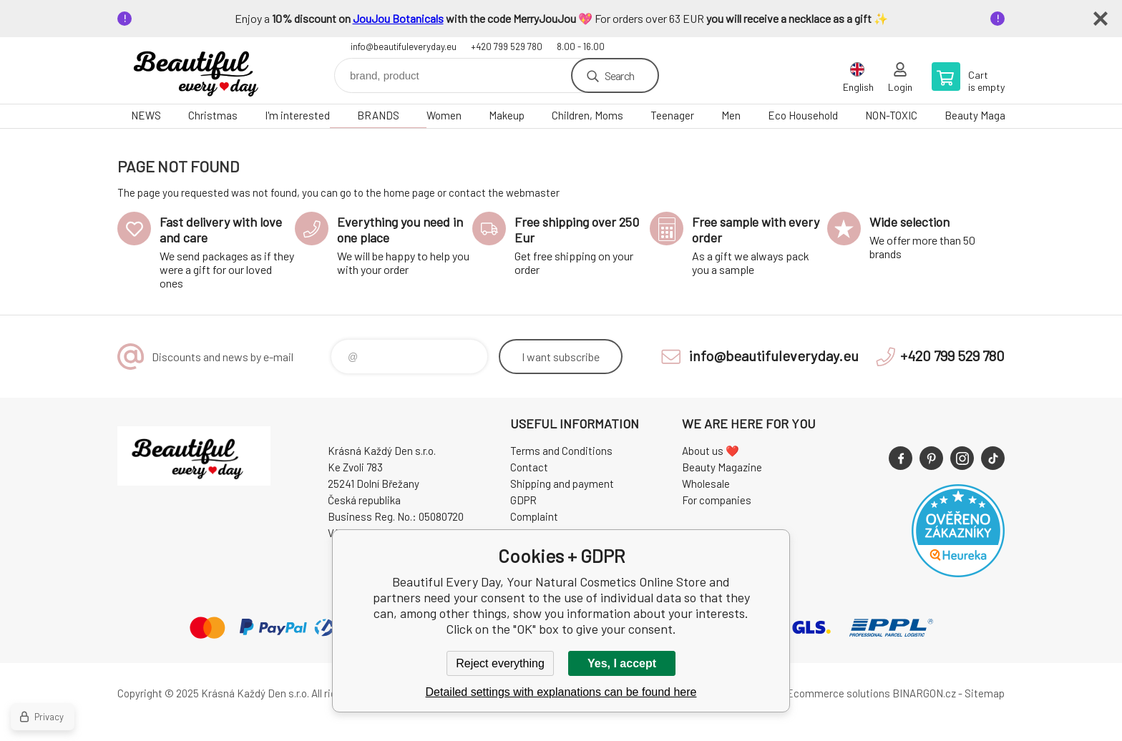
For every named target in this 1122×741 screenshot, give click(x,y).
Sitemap (985, 693)
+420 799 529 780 (506, 46)
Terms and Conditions (561, 450)
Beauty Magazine (985, 115)
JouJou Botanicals (398, 18)
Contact (529, 467)
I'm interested (297, 115)
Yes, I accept (621, 663)
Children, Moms (587, 115)
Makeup (507, 115)
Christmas (213, 115)
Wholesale (706, 483)
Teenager (672, 115)
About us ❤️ (710, 450)
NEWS (146, 115)
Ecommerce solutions (838, 693)
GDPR (523, 500)
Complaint (534, 516)
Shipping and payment (562, 483)
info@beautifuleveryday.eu (404, 46)
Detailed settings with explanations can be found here (561, 692)
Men (731, 115)
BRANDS (378, 115)
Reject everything (500, 663)
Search (619, 75)
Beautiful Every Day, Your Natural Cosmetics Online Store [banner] (203, 70)
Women (444, 115)
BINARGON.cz (924, 693)
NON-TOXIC (891, 115)
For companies (716, 500)
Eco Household (803, 115)
